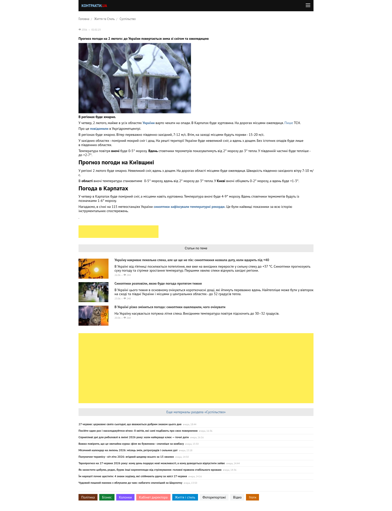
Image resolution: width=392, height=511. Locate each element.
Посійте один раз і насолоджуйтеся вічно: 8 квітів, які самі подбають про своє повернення (138, 430)
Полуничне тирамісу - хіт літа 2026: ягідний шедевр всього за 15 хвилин (126, 456)
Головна (83, 19)
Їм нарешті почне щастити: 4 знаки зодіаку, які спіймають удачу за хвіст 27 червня (132, 476)
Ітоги (252, 497)
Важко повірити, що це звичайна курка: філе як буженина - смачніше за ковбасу (131, 443)
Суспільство (128, 19)
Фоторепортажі (214, 497)
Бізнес (107, 497)
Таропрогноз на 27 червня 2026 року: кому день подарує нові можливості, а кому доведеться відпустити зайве (151, 463)
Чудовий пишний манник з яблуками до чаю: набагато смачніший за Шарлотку (130, 482)
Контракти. (94, 5)
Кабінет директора (153, 497)
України (149, 123)
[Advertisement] (118, 231)
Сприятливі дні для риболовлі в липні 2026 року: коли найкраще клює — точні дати (133, 437)
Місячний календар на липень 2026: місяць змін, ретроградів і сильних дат (128, 450)
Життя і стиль (185, 497)
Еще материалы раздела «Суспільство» (196, 412)
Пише (289, 123)
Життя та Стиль (104, 19)
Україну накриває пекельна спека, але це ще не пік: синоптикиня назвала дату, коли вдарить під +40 (191, 260)
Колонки (125, 497)
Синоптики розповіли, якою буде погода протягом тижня (158, 283)
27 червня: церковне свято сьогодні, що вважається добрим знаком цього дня (130, 424)
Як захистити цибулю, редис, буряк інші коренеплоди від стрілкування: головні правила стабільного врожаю (150, 469)
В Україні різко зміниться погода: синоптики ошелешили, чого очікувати (170, 307)
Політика (88, 497)
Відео (237, 497)
